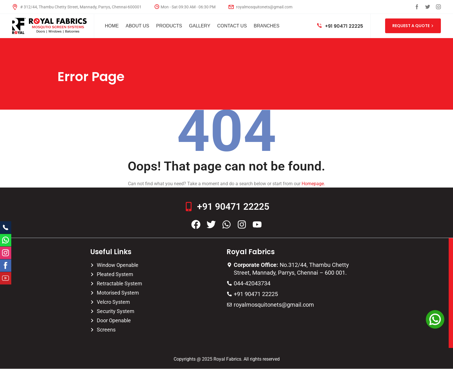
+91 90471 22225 (340, 26)
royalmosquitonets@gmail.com (260, 7)
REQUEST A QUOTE (413, 26)
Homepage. (313, 183)
